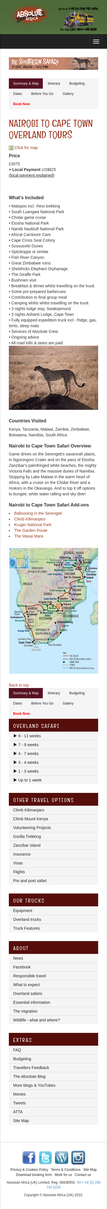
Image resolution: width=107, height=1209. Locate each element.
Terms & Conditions (65, 1170)
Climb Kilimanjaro (29, 519)
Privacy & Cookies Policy (29, 1170)
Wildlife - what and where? (36, 1020)
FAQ (17, 1050)
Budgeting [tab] (77, 84)
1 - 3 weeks (26, 771)
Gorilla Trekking (27, 836)
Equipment (22, 910)
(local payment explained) (31, 175)
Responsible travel (29, 976)
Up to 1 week (27, 780)
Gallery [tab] (67, 94)
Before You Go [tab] (42, 94)
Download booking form (34, 1175)
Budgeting (22, 1059)
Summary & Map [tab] (26, 84)
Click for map (23, 147)
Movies (19, 1094)
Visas (18, 863)
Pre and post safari (30, 880)
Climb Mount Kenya (30, 819)
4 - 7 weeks (26, 753)
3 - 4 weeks (26, 762)
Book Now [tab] (21, 104)
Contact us (83, 1175)
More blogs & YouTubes (34, 1085)
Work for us (63, 1175)
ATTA (18, 1112)
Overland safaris (27, 993)
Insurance (22, 854)
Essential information (31, 1002)
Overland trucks (27, 919)
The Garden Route (30, 530)
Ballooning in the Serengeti (38, 513)
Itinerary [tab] (54, 84)
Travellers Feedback (31, 1067)
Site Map (21, 1120)
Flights (19, 872)
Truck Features (26, 928)
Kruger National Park (32, 524)
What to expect (26, 984)
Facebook (22, 967)
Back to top (19, 685)
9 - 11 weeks (27, 736)
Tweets (19, 1103)
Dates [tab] (17, 94)
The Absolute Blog (29, 1076)
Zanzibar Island (27, 845)
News (18, 958)
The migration (25, 1011)
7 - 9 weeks (26, 744)
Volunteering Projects (32, 827)
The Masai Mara (28, 536)
